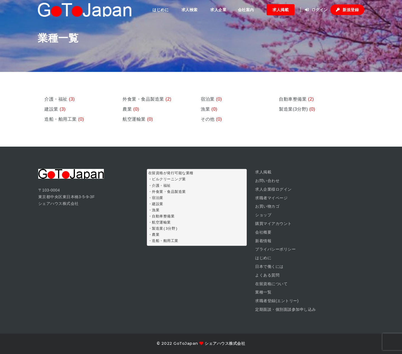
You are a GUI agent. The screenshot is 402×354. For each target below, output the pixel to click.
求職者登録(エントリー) (276, 301)
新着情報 (263, 241)
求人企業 (218, 10)
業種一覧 (263, 292)
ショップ (263, 215)
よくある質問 (267, 275)
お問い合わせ (267, 180)
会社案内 (246, 10)
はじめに (160, 10)
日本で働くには (269, 266)
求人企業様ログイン (273, 189)
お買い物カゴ (267, 206)
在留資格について (271, 284)
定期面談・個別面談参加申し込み (285, 309)
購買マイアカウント (273, 223)
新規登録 (347, 10)
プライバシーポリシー (275, 249)
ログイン (316, 10)
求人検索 (189, 10)
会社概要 (263, 232)
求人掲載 (280, 10)
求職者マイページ (271, 198)
